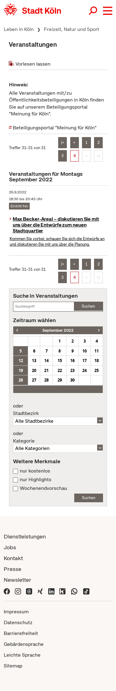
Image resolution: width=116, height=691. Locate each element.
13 (34, 360)
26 (21, 380)
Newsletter (17, 579)
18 (96, 360)
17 (84, 360)
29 (60, 380)
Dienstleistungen (25, 536)
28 (46, 380)
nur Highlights (35, 479)
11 (96, 351)
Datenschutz (18, 622)
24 (84, 370)
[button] (107, 11)
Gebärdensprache (24, 644)
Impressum (16, 611)
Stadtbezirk (58, 410)
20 (34, 370)
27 (34, 380)
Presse (12, 568)
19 (21, 370)
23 (72, 370)
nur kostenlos (35, 471)
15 (60, 360)
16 (72, 360)
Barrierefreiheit (21, 633)
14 (46, 360)
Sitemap (13, 666)
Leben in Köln (19, 29)
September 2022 (58, 330)
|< (62, 142)
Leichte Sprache (22, 655)
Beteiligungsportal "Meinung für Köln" (55, 127)
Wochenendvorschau (43, 488)
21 (46, 370)
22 (60, 370)
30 (72, 380)
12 (21, 360)
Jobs (10, 547)
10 (84, 351)
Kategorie (58, 437)
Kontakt (13, 558)
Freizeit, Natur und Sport (71, 29)
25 (96, 370)
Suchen (88, 306)
